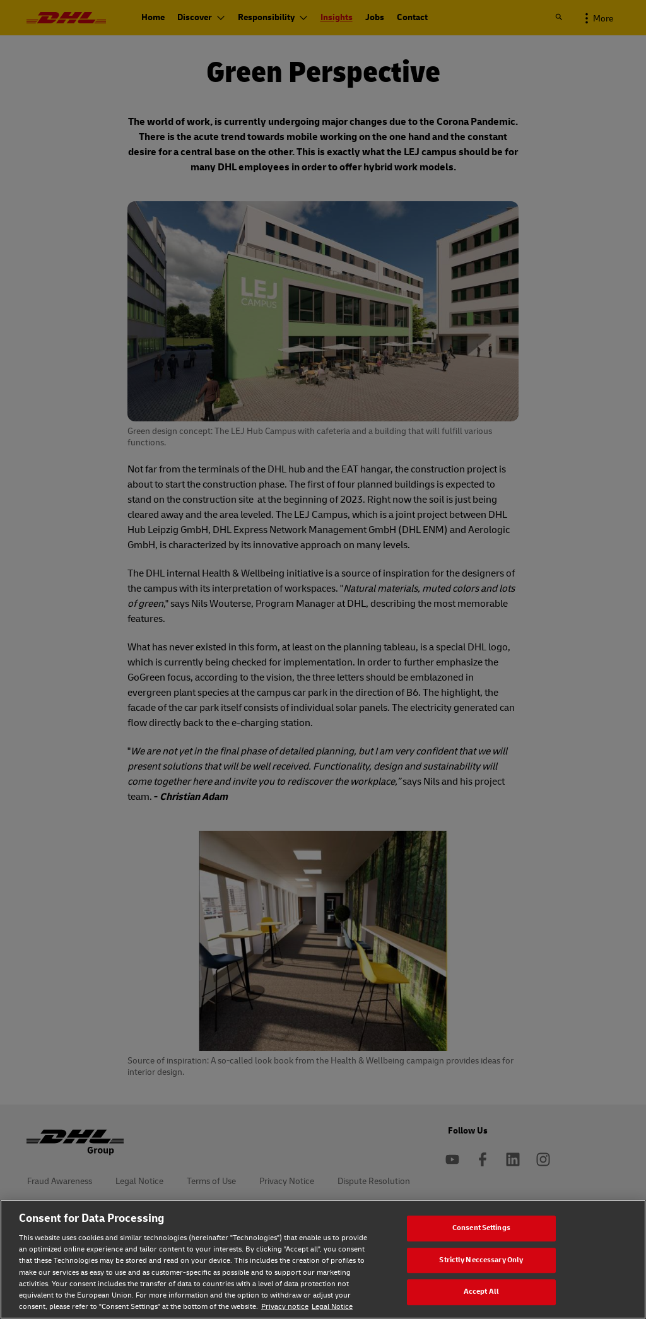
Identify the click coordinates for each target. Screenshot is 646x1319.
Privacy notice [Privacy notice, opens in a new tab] (284, 1306)
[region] (323, 1259)
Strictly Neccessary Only (481, 1260)
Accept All (481, 1291)
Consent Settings (481, 1228)
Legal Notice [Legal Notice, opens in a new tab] (332, 1306)
